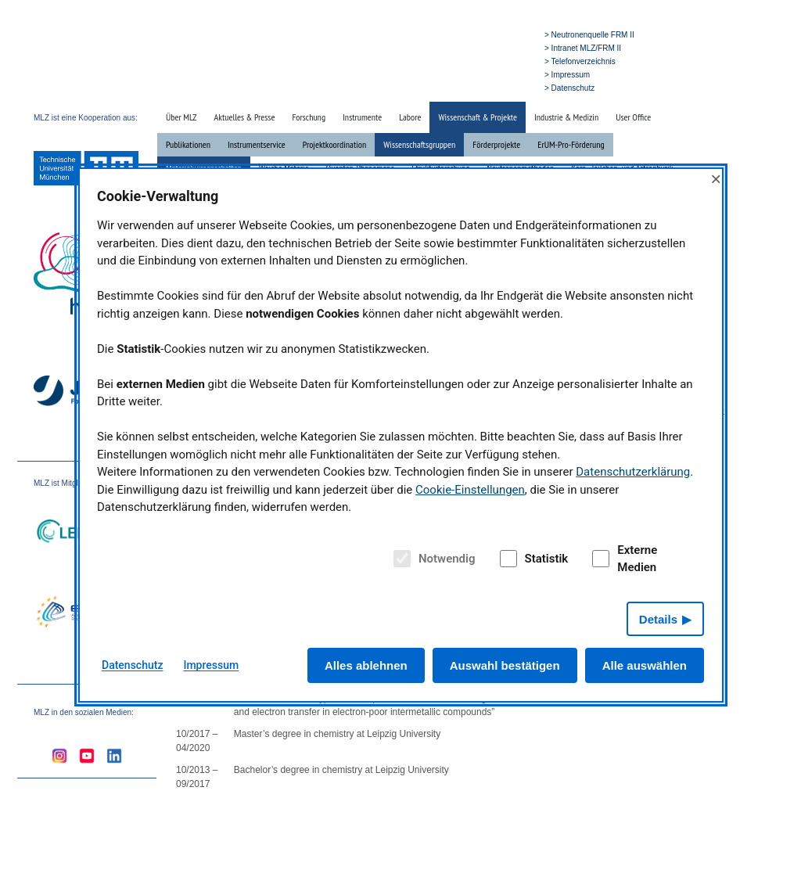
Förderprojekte (496, 144)
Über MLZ (181, 117)
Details (658, 619)
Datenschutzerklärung (633, 472)
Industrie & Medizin (566, 117)
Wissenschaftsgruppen (419, 144)
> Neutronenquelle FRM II (589, 35)
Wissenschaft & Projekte (477, 117)
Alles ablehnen (366, 665)
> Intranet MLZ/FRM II (582, 48)
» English (508, 87)
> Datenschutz (569, 88)
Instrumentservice (257, 144)
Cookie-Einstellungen (470, 490)
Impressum (211, 665)
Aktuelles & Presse (244, 117)
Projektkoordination (334, 144)
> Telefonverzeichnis (580, 61)
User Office (633, 117)
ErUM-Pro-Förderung (570, 144)
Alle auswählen (644, 665)
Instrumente (362, 117)
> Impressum (567, 74)
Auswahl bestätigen (505, 665)
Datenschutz (132, 665)
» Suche (469, 87)
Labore (410, 117)
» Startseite (428, 87)
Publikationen (188, 144)
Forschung (308, 117)
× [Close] (715, 178)
